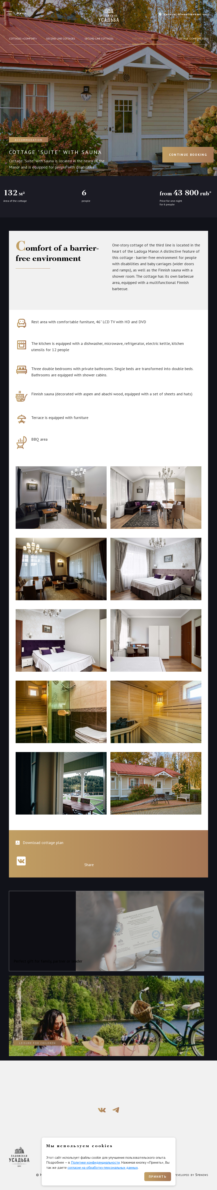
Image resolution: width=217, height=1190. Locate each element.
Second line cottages (60, 38)
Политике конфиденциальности (95, 1162)
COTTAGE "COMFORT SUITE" (193, 38)
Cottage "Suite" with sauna (150, 38)
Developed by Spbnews (191, 1175)
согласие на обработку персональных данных (103, 1167)
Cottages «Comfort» (23, 38)
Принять (157, 1177)
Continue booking (188, 155)
